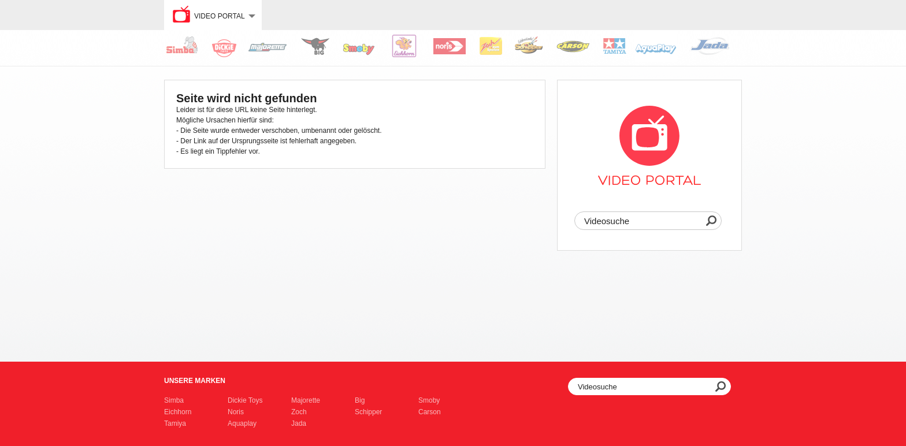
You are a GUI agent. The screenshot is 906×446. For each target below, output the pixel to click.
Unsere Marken (194, 381)
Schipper (368, 412)
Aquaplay (242, 423)
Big (360, 400)
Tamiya (175, 423)
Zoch (299, 412)
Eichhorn (177, 412)
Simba (174, 400)
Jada (298, 423)
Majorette (305, 400)
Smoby (429, 400)
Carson (429, 412)
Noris (236, 412)
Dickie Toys (245, 400)
